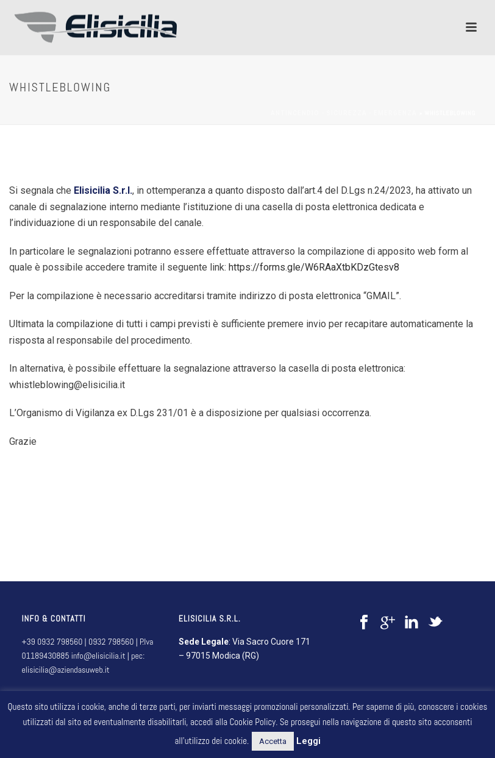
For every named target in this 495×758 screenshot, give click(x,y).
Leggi (308, 740)
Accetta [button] (273, 741)
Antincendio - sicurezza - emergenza (344, 113)
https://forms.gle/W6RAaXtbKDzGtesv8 (314, 267)
